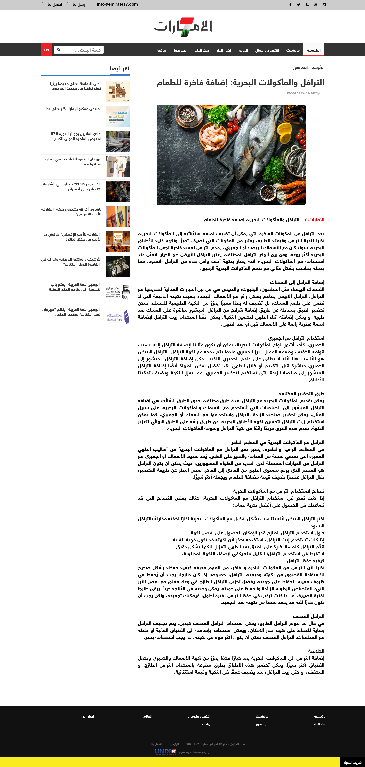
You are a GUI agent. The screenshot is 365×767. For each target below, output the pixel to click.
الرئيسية (314, 49)
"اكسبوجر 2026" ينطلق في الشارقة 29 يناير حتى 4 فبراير (72, 186)
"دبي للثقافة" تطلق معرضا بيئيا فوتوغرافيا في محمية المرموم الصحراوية (75, 88)
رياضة (161, 49)
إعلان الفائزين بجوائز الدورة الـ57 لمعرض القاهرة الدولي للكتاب (76, 136)
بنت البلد (202, 49)
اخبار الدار (224, 49)
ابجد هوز (180, 49)
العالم (243, 49)
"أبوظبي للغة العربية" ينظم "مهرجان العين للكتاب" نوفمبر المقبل (71, 311)
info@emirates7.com (117, 3)
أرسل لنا (79, 3)
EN (46, 49)
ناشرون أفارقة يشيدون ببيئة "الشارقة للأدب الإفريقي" (71, 211)
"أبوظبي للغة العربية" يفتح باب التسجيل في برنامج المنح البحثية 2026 (75, 288)
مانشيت (293, 49)
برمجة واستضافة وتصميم (182, 751)
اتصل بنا (55, 3)
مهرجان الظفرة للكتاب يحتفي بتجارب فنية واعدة (72, 161)
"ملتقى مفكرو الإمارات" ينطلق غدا (73, 108)
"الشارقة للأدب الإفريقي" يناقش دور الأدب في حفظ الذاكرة (71, 236)
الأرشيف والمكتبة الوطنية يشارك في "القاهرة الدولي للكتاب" (71, 261)
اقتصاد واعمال (267, 49)
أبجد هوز (300, 66)
